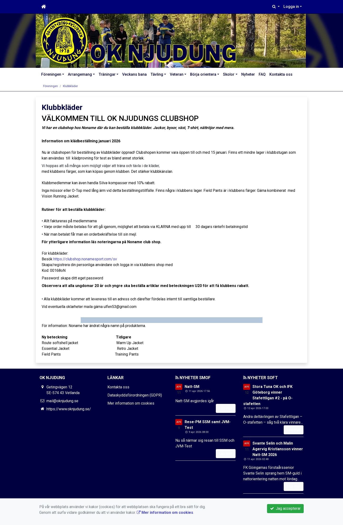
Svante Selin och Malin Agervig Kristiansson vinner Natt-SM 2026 (277, 449)
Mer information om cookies (130, 403)
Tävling (157, 74)
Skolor (228, 74)
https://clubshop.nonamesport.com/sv (85, 259)
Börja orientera (203, 74)
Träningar (107, 74)
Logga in (291, 6)
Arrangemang (80, 74)
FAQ (262, 74)
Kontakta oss (281, 74)
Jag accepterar (285, 508)
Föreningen (51, 74)
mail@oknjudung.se (62, 401)
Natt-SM (192, 386)
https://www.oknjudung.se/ (68, 409)
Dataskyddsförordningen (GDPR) (134, 395)
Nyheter (248, 74)
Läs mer (225, 408)
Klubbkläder (70, 86)
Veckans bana (134, 74)
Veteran (176, 74)
